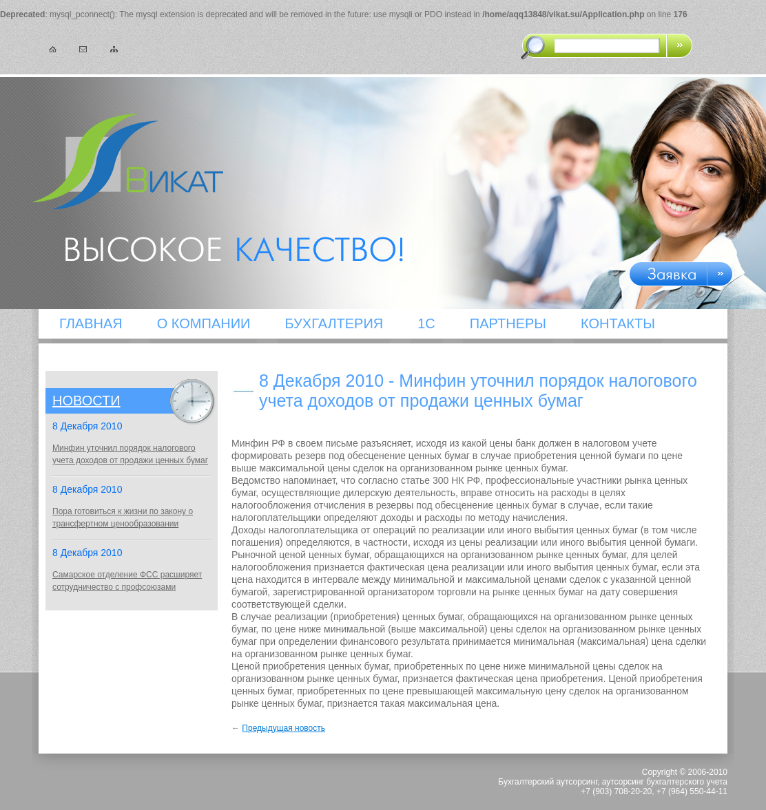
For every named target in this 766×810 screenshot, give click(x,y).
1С (426, 323)
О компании (204, 323)
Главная (91, 323)
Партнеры (508, 323)
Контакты (618, 323)
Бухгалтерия (333, 323)
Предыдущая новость (283, 728)
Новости (86, 400)
